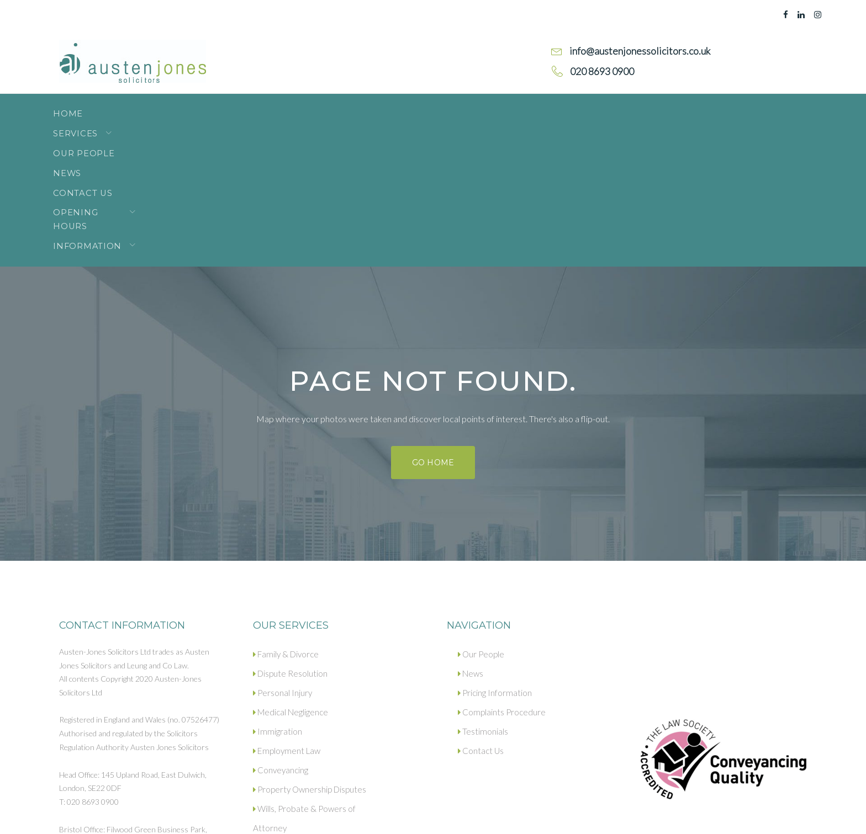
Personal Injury (282, 554)
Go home (432, 323)
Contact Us (343, 108)
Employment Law (285, 612)
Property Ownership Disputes (309, 650)
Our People (213, 108)
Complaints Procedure (501, 573)
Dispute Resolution (290, 534)
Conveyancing (280, 631)
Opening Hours (432, 108)
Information (533, 108)
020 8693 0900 (110, 731)
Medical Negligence (290, 573)
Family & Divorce (285, 515)
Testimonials (482, 592)
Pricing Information (494, 554)
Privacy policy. (145, 816)
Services (131, 108)
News (279, 108)
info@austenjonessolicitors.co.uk (135, 745)
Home (73, 108)
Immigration (276, 592)
